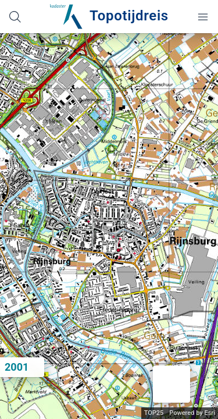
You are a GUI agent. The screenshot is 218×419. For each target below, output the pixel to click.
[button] (171, 384)
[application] (109, 226)
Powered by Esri (192, 413)
